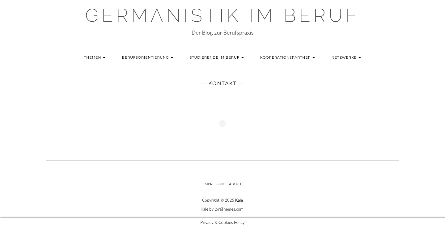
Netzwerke (346, 57)
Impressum (214, 184)
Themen (94, 57)
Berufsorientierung (147, 57)
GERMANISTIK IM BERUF (222, 15)
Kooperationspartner (287, 57)
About (235, 184)
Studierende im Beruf (217, 57)
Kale (239, 200)
